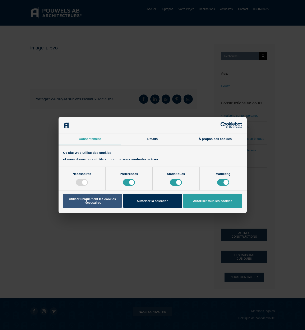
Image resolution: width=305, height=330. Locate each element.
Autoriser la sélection (152, 201)
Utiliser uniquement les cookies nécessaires (92, 200)
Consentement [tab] (90, 139)
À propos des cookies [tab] (215, 139)
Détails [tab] (152, 139)
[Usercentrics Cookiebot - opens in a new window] (223, 125)
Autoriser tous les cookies (212, 201)
